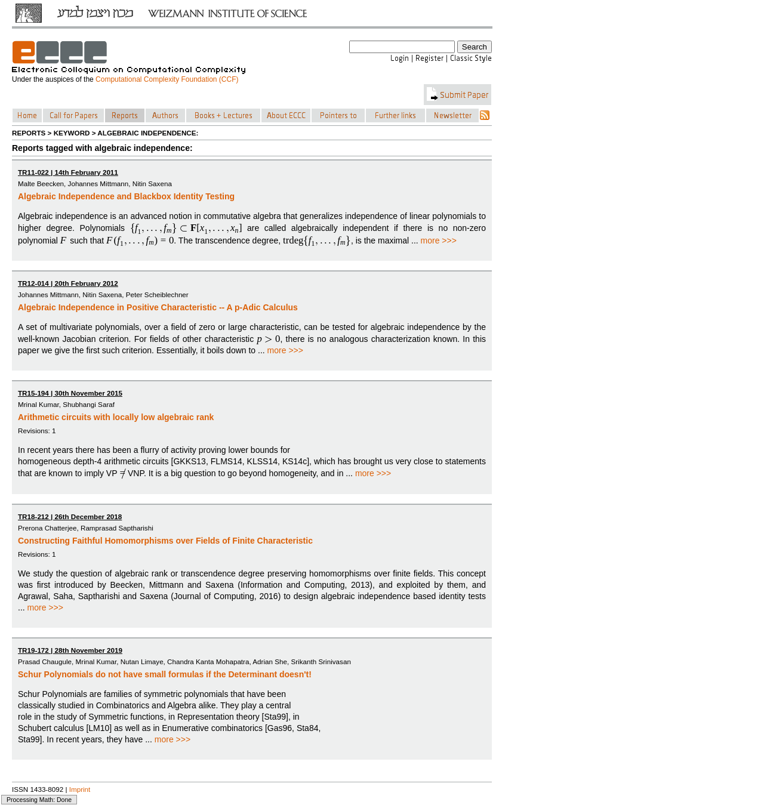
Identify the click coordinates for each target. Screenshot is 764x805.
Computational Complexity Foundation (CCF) (167, 79)
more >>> (439, 240)
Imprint (80, 789)
